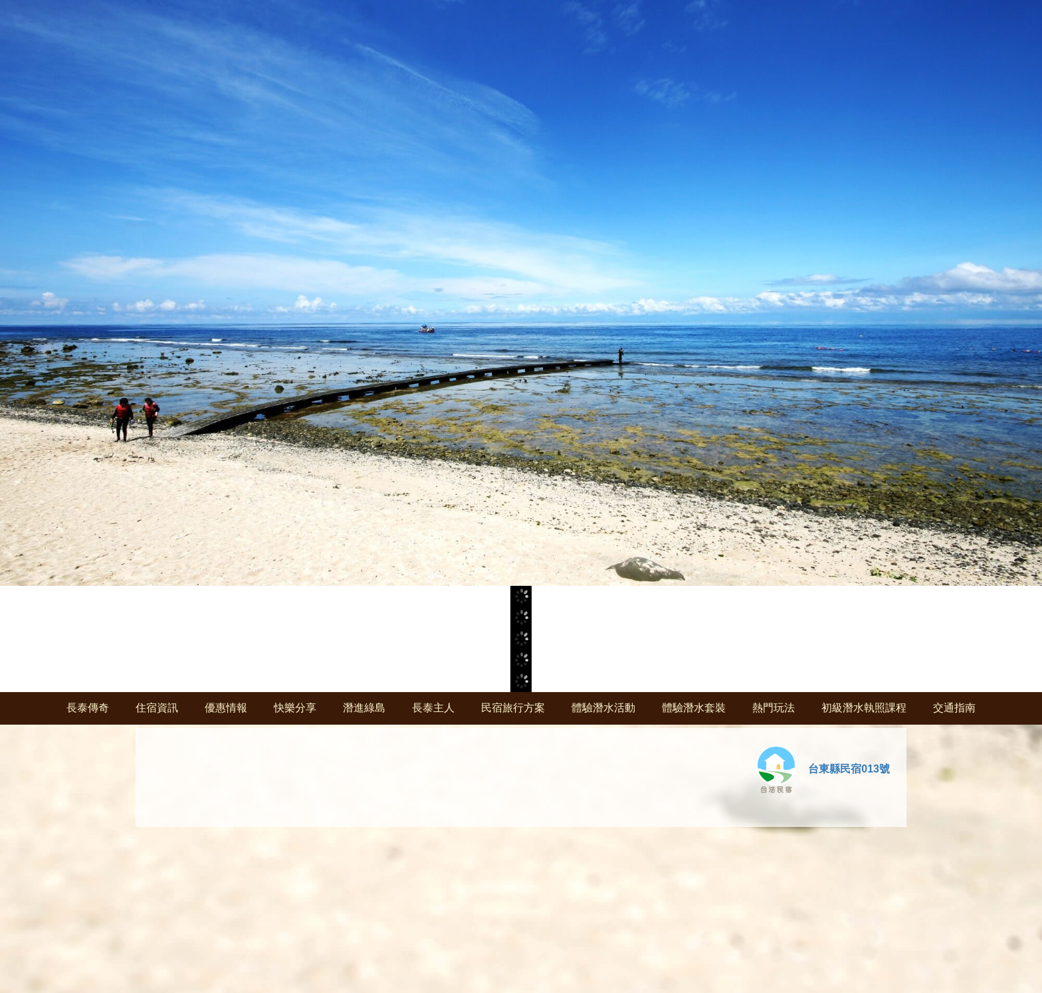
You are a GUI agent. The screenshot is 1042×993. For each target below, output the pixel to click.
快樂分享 (295, 707)
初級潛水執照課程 (863, 707)
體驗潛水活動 (603, 707)
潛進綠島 (364, 707)
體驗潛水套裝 (694, 707)
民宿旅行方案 (513, 707)
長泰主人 (433, 707)
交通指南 (954, 707)
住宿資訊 (157, 707)
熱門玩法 (773, 707)
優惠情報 (226, 707)
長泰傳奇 (87, 707)
